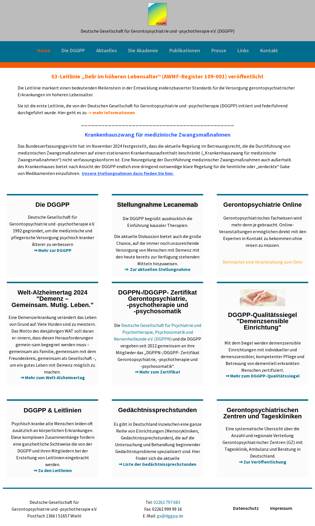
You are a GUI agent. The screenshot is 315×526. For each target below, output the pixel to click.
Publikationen (184, 50)
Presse (218, 50)
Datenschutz (246, 508)
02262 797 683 (167, 502)
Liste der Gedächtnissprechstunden (159, 464)
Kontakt (269, 50)
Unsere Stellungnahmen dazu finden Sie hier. (128, 173)
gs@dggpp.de (170, 516)
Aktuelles (106, 50)
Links (243, 50)
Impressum (281, 508)
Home (43, 50)
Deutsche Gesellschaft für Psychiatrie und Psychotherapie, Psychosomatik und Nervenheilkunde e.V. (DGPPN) (157, 332)
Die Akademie (143, 50)
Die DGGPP (73, 50)
